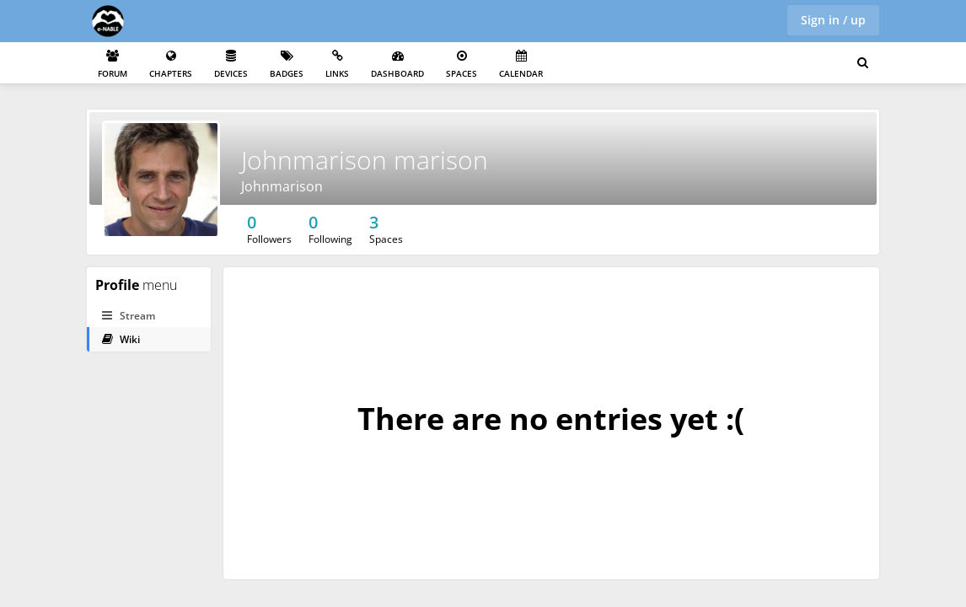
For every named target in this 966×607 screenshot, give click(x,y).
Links (337, 64)
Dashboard (397, 64)
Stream (128, 316)
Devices (231, 64)
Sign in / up (833, 20)
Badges (286, 64)
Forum (112, 64)
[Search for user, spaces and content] (862, 63)
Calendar (521, 64)
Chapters (170, 64)
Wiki (121, 339)
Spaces (461, 64)
